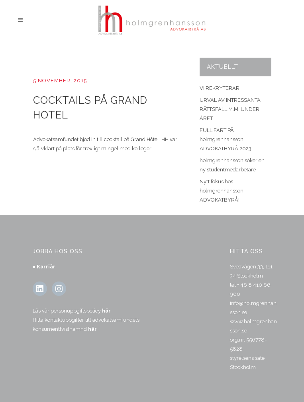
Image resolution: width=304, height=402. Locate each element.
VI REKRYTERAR (219, 88)
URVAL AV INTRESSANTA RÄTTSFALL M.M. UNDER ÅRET (230, 109)
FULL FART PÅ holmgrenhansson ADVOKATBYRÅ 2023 (225, 139)
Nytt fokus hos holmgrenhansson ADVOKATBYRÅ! (221, 191)
